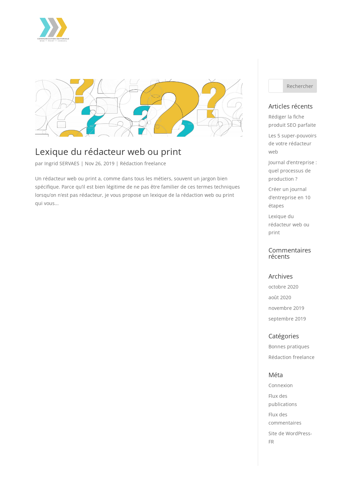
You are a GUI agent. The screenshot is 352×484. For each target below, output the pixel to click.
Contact (180, 40)
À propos (151, 40)
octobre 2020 (283, 286)
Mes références (238, 19)
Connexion (280, 385)
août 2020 (279, 297)
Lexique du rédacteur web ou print (108, 151)
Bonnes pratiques (288, 346)
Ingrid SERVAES (61, 163)
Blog (203, 40)
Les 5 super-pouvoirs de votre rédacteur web (292, 143)
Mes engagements (102, 40)
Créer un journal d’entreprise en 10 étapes (289, 197)
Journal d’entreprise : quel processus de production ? (292, 170)
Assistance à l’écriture (176, 19)
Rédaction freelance (143, 163)
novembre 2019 (286, 308)
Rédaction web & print (107, 19)
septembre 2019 (287, 318)
